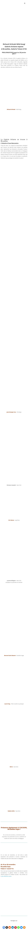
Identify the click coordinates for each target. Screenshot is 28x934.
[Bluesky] (21, 927)
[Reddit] (9, 927)
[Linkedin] (12, 927)
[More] (24, 927)
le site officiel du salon (6, 876)
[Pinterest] (15, 927)
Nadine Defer (11, 811)
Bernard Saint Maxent (10, 655)
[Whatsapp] (18, 927)
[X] (6, 927)
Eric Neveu (11, 520)
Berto (11, 766)
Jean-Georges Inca (11, 412)
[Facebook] (4, 927)
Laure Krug (7, 704)
